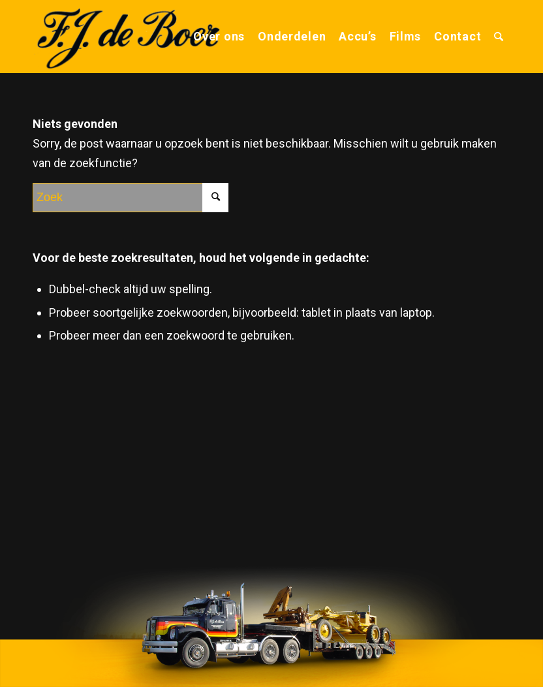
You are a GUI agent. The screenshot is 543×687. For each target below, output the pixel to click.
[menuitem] (219, 36)
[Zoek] (499, 36)
